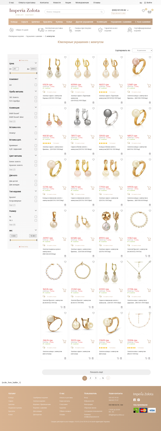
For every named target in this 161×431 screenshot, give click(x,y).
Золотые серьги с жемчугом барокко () (52, 96)
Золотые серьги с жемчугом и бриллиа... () (53, 148)
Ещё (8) (12, 224)
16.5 (10, 220)
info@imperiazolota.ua (116, 415)
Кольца (14, 21)
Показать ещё (96, 372)
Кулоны (59, 21)
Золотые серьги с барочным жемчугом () (80, 97)
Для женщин (14, 184)
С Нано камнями (142, 21)
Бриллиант (13, 145)
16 (10, 216)
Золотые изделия (39, 401)
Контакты (44, 2)
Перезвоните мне (118, 13)
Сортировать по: (122, 50)
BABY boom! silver (16, 117)
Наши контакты (65, 401)
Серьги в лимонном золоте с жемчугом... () (110, 301)
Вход (86, 397)
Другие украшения (84, 21)
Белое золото (15, 161)
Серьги (24, 21)
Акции (68, 2)
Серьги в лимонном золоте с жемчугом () (81, 199)
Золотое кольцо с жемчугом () (137, 148)
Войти (148, 2)
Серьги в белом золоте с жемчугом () (81, 148)
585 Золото (14, 97)
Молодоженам (82, 2)
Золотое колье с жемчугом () (136, 352)
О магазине (63, 404)
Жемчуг (12, 133)
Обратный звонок (90, 408)
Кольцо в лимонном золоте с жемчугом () (53, 199)
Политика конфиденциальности (91, 415)
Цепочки (36, 21)
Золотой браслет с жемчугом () (137, 250)
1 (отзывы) (112, 92)
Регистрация (88, 404)
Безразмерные (15, 200)
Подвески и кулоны (15, 408)
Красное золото (16, 165)
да (10, 84)
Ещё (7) (12, 205)
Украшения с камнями (121, 21)
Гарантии (63, 408)
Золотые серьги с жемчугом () (108, 199)
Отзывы (96, 2)
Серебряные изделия (40, 397)
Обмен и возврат (65, 411)
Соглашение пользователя (93, 411)
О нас (11, 2)
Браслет (12, 197)
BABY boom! (14, 113)
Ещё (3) (12, 121)
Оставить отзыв (51, 92)
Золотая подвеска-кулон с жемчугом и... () (52, 251)
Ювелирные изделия (17, 36)
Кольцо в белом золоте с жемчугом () (109, 148)
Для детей (13, 181)
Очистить (23, 60)
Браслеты (47, 21)
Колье (69, 21)
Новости (57, 2)
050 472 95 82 (114, 397)
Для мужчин (37, 414)
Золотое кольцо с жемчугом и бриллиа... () (137, 96)
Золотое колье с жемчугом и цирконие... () (138, 301)
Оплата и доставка (27, 2)
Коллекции (102, 21)
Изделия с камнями (40, 408)
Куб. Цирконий (15, 149)
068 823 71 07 (113, 400)
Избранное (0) (89, 401)
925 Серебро (14, 101)
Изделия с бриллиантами (42, 404)
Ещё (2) (12, 169)
